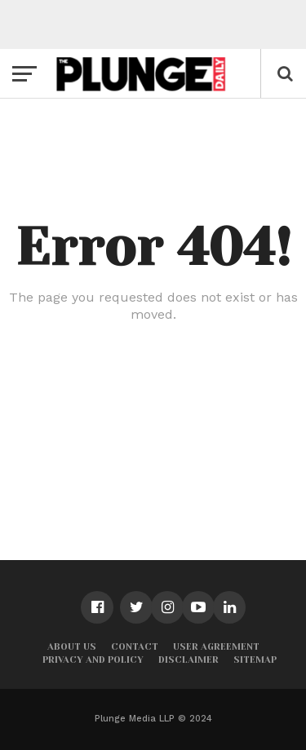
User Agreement (216, 647)
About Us (71, 647)
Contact (134, 647)
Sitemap (255, 660)
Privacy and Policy (93, 660)
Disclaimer (188, 660)
